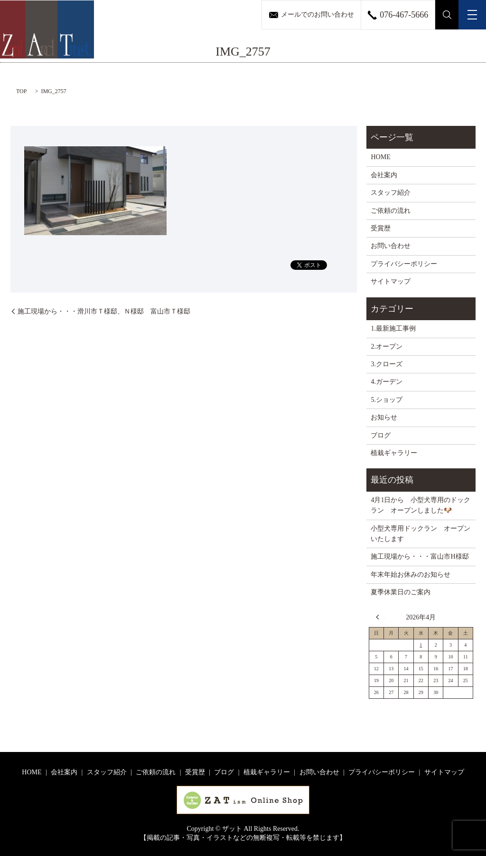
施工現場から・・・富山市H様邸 (419, 556)
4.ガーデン (386, 381)
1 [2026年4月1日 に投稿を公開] (421, 644)
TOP (21, 91)
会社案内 (384, 175)
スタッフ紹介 (391, 192)
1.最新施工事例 (393, 328)
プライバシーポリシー (404, 263)
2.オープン (386, 346)
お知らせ (384, 417)
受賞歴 (381, 228)
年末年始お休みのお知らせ (410, 574)
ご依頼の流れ (391, 210)
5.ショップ (386, 399)
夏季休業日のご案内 (400, 592)
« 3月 (380, 617)
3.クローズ (386, 364)
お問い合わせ (391, 245)
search (447, 15)
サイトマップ (391, 281)
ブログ (381, 435)
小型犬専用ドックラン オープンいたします (420, 533)
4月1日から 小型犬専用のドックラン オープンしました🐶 (420, 505)
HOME (380, 157)
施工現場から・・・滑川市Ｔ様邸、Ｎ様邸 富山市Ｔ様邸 (104, 311)
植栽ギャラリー (394, 453)
